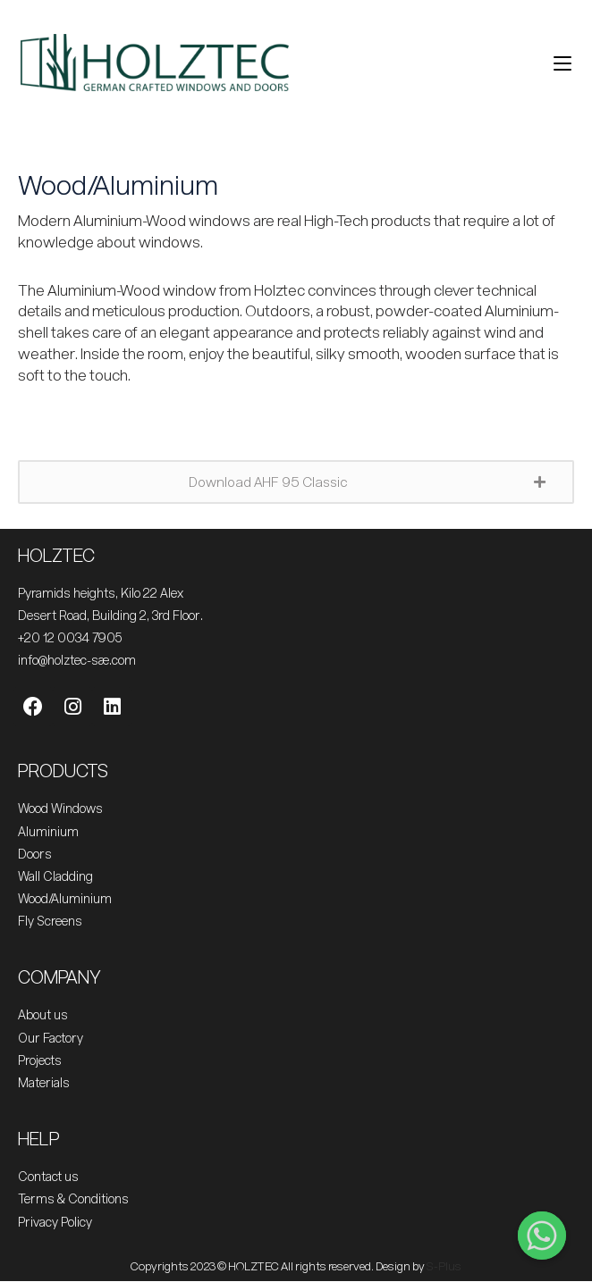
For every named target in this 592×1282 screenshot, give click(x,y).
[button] (296, 482)
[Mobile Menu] (555, 62)
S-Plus (444, 1266)
